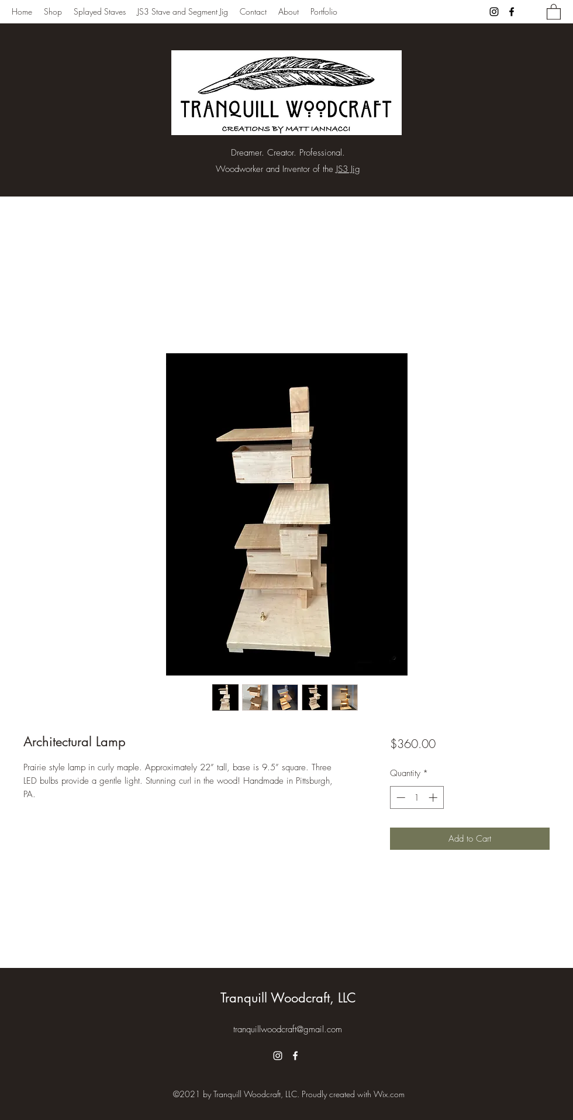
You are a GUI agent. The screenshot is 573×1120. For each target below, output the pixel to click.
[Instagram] (494, 12)
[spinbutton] (416, 797)
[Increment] (434, 797)
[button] (554, 11)
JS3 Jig (348, 169)
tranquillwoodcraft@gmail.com (287, 1029)
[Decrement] (400, 797)
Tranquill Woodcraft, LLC (288, 998)
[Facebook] (511, 12)
